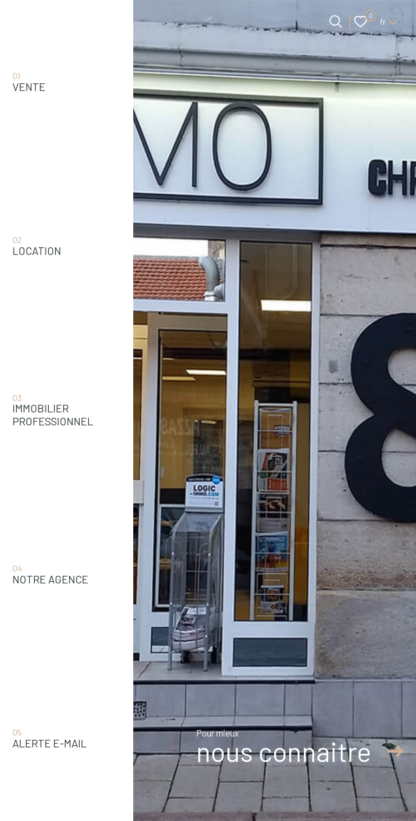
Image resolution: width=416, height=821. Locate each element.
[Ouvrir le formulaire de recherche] (335, 21)
